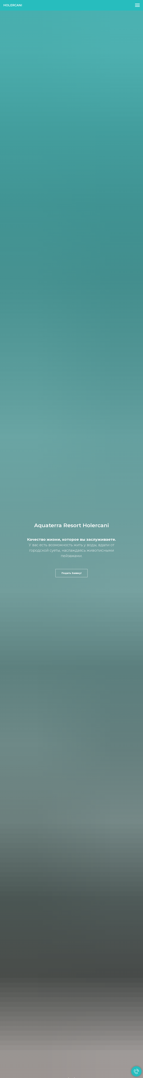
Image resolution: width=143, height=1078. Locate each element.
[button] (71, 573)
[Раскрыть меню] (137, 5)
